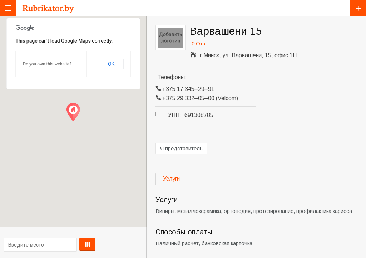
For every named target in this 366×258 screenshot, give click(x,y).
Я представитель (181, 148)
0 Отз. (199, 43)
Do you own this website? (47, 64)
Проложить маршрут (72, 244)
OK (111, 64)
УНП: (174, 115)
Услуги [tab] (171, 179)
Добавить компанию (358, 8)
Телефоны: (172, 77)
